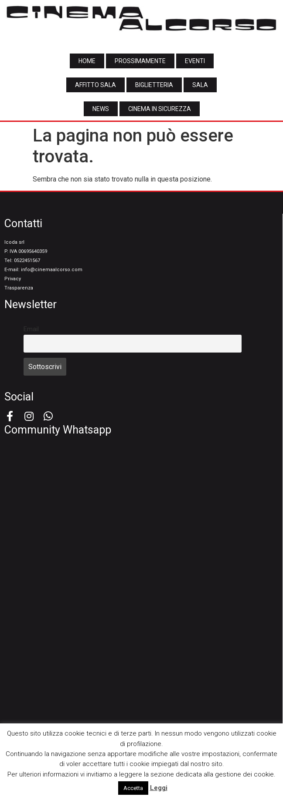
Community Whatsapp (57, 430)
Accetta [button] (133, 788)
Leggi (158, 788)
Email (31, 329)
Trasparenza (18, 288)
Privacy (12, 279)
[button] (87, 61)
